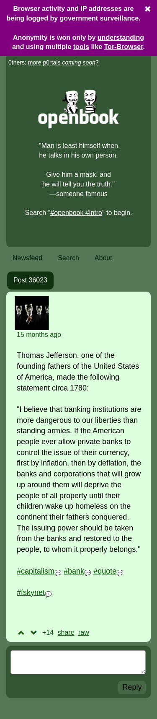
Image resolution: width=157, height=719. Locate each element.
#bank (74, 571)
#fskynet (31, 592)
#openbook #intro (76, 212)
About (103, 257)
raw (83, 632)
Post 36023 (30, 280)
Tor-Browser (123, 46)
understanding (121, 37)
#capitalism (35, 571)
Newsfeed (27, 257)
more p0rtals (61, 62)
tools (81, 46)
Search (68, 257)
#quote (104, 571)
